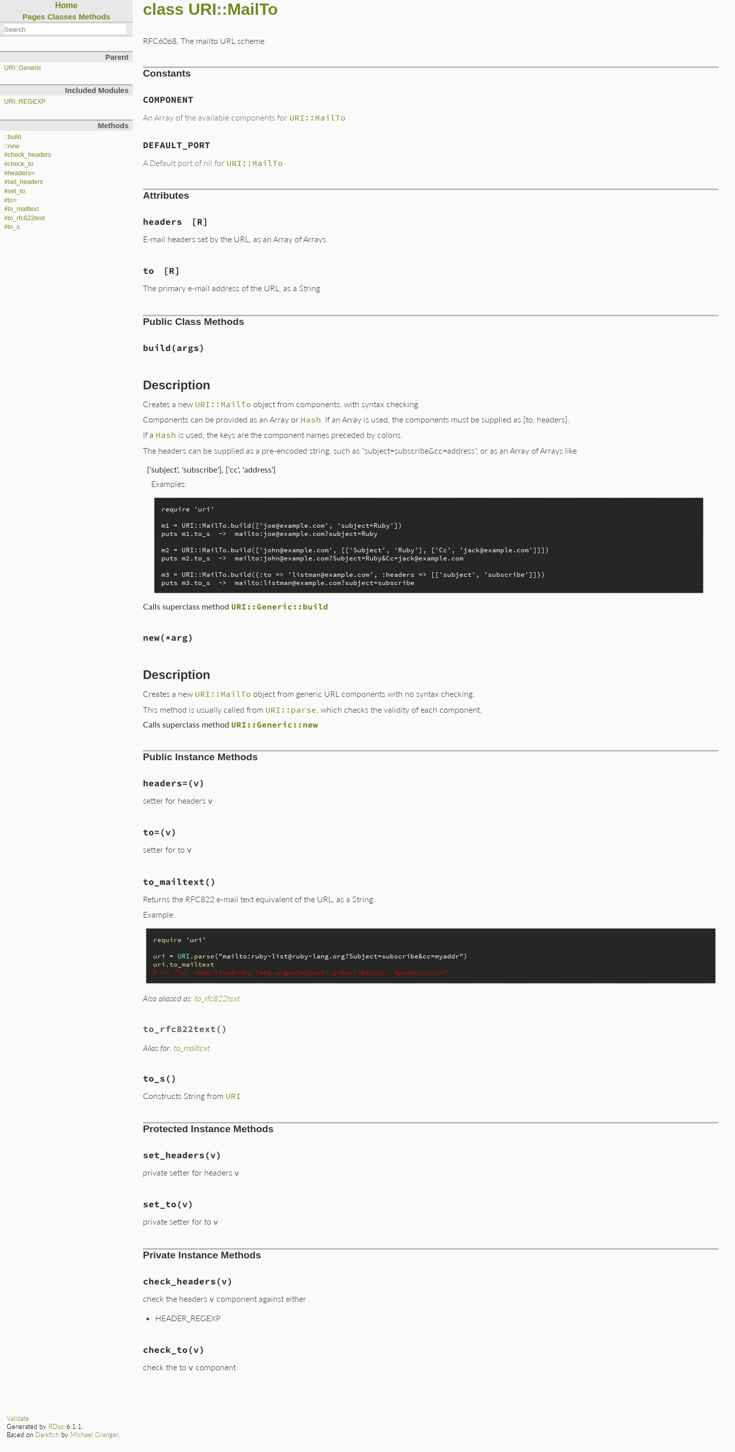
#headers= (19, 173)
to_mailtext (192, 1047)
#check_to (18, 164)
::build (12, 136)
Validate (18, 1418)
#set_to (14, 191)
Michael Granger (94, 1435)
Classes (62, 16)
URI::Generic (22, 68)
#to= (10, 200)
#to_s (12, 226)
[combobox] (65, 29)
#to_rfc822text (24, 218)
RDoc (56, 1426)
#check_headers (27, 154)
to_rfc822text (217, 998)
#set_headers (23, 181)
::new (11, 146)
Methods (94, 16)
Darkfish (47, 1435)
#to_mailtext (21, 209)
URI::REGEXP (24, 101)
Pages (33, 16)
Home (66, 5)
